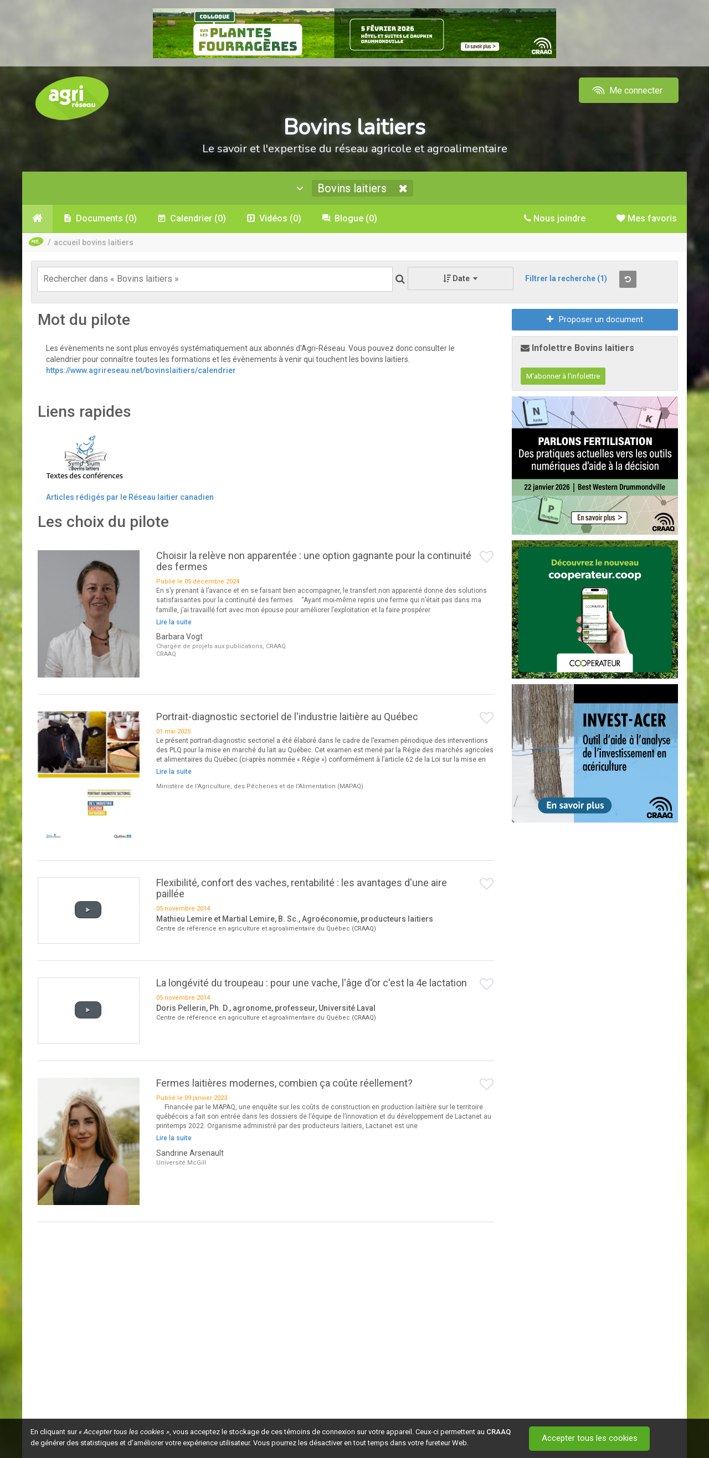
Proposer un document (595, 319)
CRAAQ (498, 1432)
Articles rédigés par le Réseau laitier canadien (130, 497)
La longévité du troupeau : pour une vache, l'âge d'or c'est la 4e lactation (311, 983)
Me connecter (626, 90)
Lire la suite (174, 622)
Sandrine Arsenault (190, 1153)
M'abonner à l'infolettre (563, 376)
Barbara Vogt (179, 636)
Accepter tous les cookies (590, 1439)
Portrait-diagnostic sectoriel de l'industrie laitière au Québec (287, 716)
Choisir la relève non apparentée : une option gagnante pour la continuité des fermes (313, 561)
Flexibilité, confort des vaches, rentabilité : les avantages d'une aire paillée (301, 888)
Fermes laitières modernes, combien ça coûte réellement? (284, 1083)
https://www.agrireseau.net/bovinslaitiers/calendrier (141, 370)
